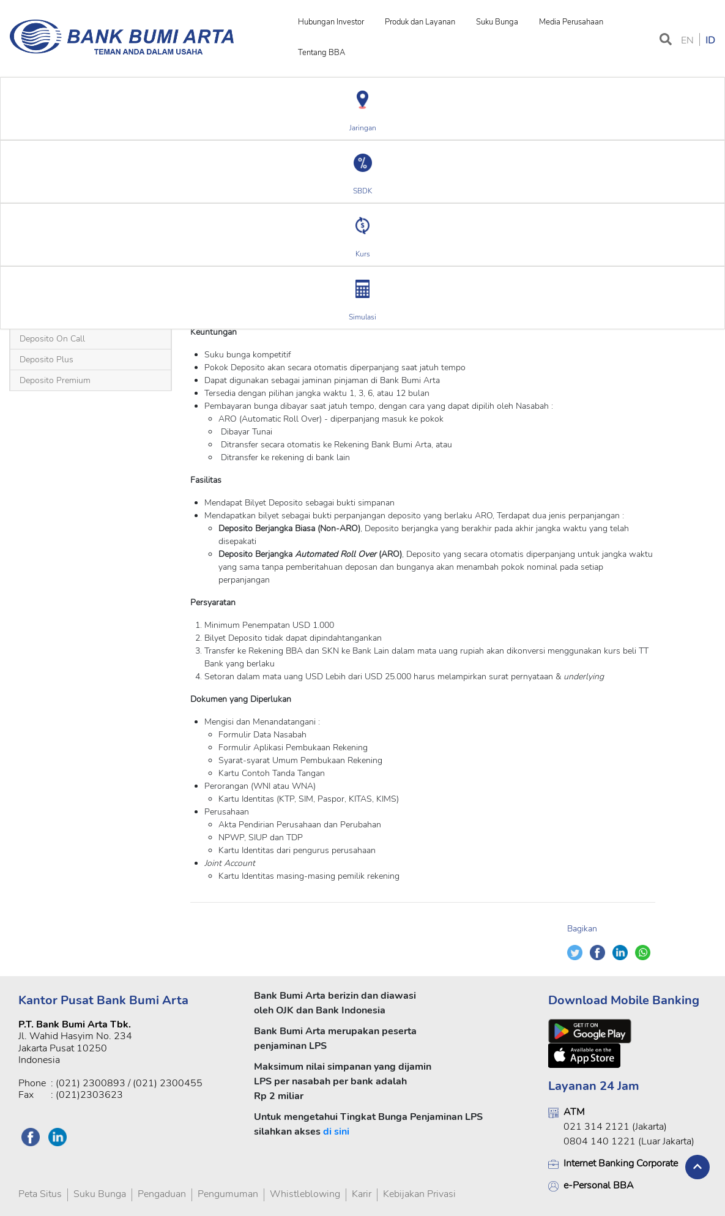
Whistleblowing (305, 1194)
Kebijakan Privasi (419, 1194)
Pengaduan (162, 1194)
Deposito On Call (52, 339)
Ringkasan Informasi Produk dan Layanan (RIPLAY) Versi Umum (535, 309)
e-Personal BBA (598, 1185)
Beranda (30, 242)
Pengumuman (228, 1194)
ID (710, 40)
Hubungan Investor (331, 22)
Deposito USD (162, 242)
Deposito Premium (55, 380)
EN (687, 40)
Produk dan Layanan (420, 22)
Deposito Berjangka (91, 242)
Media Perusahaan (571, 22)
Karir (361, 1194)
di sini (336, 1131)
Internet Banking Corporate (620, 1163)
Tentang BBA (321, 52)
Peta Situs (40, 1194)
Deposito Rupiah (69, 315)
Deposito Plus (46, 359)
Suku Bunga (497, 22)
